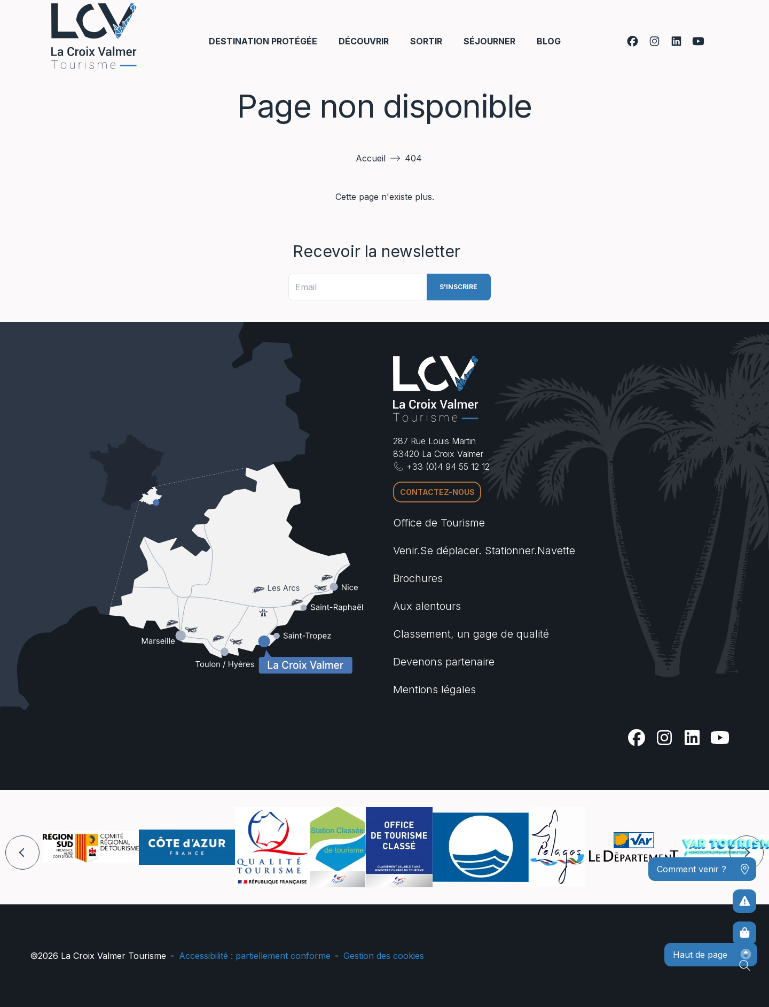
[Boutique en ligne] (744, 933)
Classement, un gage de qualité (471, 634)
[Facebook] (633, 41)
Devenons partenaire (444, 661)
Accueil (371, 158)
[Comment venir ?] (702, 869)
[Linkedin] (676, 41)
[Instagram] (654, 41)
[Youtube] (698, 41)
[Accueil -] (94, 36)
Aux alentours (427, 606)
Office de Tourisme (439, 522)
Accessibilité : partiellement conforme (255, 955)
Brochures (418, 578)
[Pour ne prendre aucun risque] (744, 901)
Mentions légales (434, 689)
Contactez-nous (437, 492)
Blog (549, 41)
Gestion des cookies (383, 955)
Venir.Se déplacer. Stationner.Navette (484, 550)
